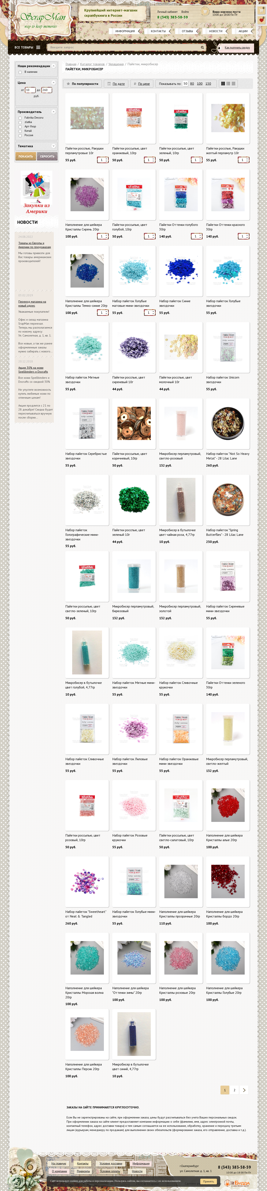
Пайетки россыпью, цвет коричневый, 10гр (129, 456)
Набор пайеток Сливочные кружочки (178, 685)
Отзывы (187, 31)
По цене (144, 83)
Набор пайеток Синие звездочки (174, 303)
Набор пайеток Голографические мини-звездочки (82, 534)
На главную (59, 1163)
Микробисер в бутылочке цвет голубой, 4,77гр (83, 685)
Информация (125, 31)
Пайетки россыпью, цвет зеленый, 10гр (176, 150)
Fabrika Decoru (34, 117)
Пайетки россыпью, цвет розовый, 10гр (82, 837)
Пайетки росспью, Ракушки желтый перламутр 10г (225, 150)
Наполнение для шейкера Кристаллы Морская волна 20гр (84, 992)
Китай (28, 130)
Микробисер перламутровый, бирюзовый (133, 608)
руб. (36, 96)
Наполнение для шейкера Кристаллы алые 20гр (224, 837)
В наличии (31, 71)
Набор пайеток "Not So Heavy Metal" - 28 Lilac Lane (227, 456)
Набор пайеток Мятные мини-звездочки (133, 685)
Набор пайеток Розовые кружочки (129, 837)
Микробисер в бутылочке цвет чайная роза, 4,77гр (177, 532)
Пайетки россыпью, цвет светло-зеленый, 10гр (82, 608)
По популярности (85, 83)
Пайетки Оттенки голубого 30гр (178, 227)
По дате (119, 83)
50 (185, 83)
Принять (208, 1181)
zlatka (28, 121)
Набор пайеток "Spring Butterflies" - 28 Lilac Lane (224, 532)
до (38, 90)
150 (208, 83)
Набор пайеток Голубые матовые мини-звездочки (130, 303)
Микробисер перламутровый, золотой (180, 608)
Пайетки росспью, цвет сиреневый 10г (128, 379)
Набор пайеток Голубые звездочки (223, 303)
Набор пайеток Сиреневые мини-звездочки (225, 608)
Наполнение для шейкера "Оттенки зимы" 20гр (130, 990)
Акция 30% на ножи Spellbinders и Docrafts (33, 370)
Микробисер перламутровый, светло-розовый (180, 456)
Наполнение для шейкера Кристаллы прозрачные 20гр (179, 914)
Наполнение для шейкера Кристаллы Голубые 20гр (224, 990)
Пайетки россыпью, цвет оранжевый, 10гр (129, 150)
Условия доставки (111, 1163)
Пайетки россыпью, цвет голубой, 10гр (129, 227)
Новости (215, 31)
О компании (59, 1171)
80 (192, 83)
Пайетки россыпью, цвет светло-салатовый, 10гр (176, 837)
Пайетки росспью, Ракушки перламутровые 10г (84, 150)
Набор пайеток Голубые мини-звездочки (134, 914)
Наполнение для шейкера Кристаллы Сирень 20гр (83, 227)
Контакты (158, 31)
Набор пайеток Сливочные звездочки (84, 761)
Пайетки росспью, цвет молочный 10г (175, 379)
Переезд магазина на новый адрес (32, 303)
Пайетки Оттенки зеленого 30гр (225, 685)
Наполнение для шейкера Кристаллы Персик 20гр (83, 1066)
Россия (29, 135)
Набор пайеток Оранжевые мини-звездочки (179, 761)
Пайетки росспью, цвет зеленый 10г (128, 532)
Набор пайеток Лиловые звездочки (130, 761)
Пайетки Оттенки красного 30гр (225, 227)
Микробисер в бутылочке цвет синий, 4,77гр (130, 1066)
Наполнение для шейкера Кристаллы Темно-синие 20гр (86, 303)
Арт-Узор (30, 126)
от (22, 90)
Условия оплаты (110, 1171)
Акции (243, 31)
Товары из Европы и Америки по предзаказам (34, 245)
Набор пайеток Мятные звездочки (82, 379)
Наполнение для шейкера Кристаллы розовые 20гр (177, 990)
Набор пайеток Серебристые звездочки (86, 456)
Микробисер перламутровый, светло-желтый (227, 761)
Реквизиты (83, 1171)
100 (200, 83)
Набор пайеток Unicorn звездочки (222, 379)
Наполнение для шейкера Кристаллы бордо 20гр (224, 914)
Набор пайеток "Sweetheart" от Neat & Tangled (85, 914)
